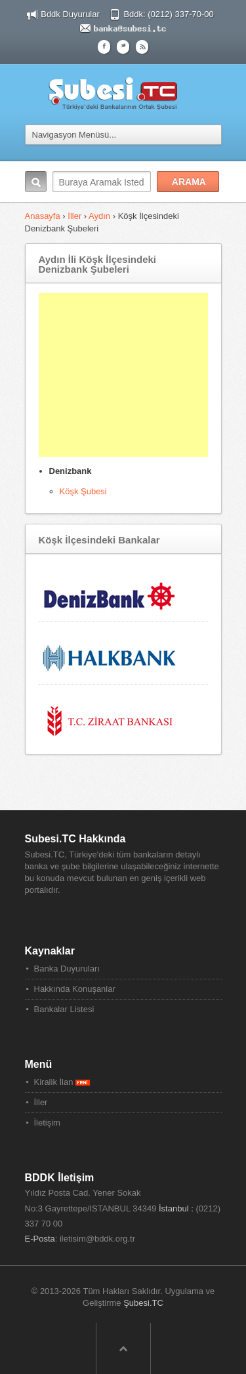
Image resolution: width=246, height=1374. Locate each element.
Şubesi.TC (143, 1303)
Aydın (99, 216)
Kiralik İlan (62, 1082)
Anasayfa (44, 216)
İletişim (47, 1123)
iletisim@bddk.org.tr (97, 1239)
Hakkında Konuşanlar (74, 989)
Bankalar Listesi (64, 1009)
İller (74, 216)
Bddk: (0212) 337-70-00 (168, 14)
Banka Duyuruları (67, 968)
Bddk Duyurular (70, 14)
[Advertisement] (123, 375)
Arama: (36, 181)
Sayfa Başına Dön (123, 1348)
